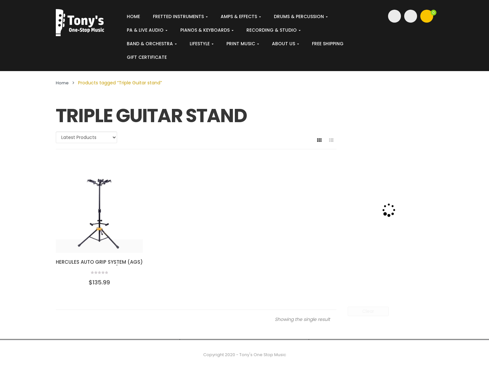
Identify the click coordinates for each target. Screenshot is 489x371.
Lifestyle (202, 44)
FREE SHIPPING (328, 44)
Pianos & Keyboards (207, 30)
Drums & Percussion (301, 16)
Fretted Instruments (180, 16)
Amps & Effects (241, 16)
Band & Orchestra (152, 44)
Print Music (242, 44)
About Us (285, 44)
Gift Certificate (147, 57)
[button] (426, 16)
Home (133, 16)
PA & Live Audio (147, 30)
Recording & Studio (273, 30)
